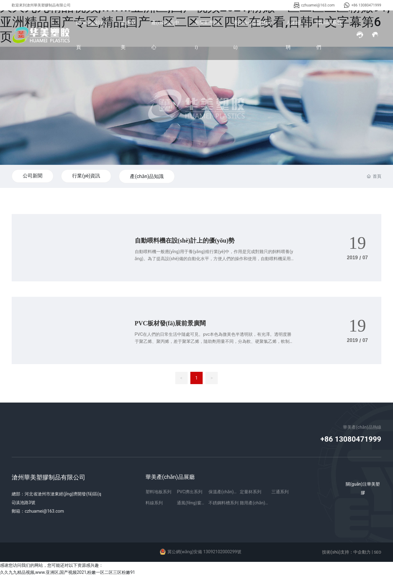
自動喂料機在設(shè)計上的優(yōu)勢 (185, 240)
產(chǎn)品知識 (147, 176)
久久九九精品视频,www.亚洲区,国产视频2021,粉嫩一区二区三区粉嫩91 (67, 572)
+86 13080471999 (366, 5)
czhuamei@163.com (318, 5)
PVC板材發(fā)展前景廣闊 (170, 323)
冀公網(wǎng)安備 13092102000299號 (204, 551)
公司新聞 (32, 176)
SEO (377, 552)
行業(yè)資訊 (86, 176)
